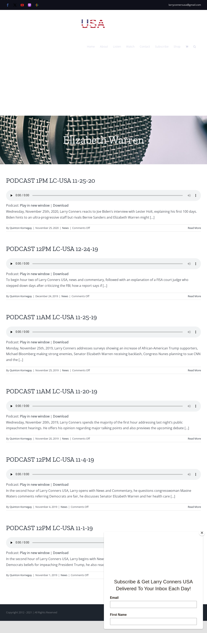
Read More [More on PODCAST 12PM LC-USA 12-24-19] (194, 296)
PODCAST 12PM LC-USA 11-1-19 (49, 528)
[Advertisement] (103, 85)
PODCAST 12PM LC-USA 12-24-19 (52, 249)
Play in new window (35, 205)
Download (61, 205)
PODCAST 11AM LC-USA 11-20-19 (51, 391)
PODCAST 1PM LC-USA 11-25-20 (50, 180)
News (65, 228)
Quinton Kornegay (21, 228)
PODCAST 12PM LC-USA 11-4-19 (50, 459)
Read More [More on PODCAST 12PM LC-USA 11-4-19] (194, 507)
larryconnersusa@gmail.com (185, 4)
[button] (194, 46)
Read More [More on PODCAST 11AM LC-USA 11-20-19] (194, 438)
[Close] (202, 533)
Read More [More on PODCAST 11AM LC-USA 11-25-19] (194, 370)
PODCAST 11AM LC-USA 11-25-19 (51, 317)
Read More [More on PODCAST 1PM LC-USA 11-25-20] (194, 228)
